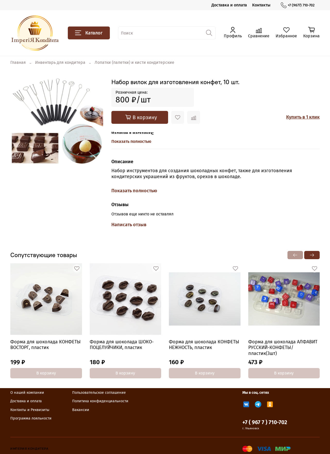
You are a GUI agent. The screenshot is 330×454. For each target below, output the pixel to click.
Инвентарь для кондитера (60, 62)
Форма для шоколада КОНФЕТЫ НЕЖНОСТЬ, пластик (204, 344)
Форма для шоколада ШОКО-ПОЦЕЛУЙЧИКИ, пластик (122, 344)
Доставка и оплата (229, 5)
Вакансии (80, 410)
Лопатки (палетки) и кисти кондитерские (134, 62)
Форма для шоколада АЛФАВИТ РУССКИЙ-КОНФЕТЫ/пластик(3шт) (282, 347)
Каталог (89, 33)
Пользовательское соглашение (99, 392)
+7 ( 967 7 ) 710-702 (264, 422)
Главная (18, 62)
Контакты (261, 5)
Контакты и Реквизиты (30, 410)
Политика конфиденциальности (100, 401)
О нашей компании (27, 392)
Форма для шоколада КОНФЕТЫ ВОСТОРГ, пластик (45, 344)
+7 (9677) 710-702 (298, 5)
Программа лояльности (31, 418)
